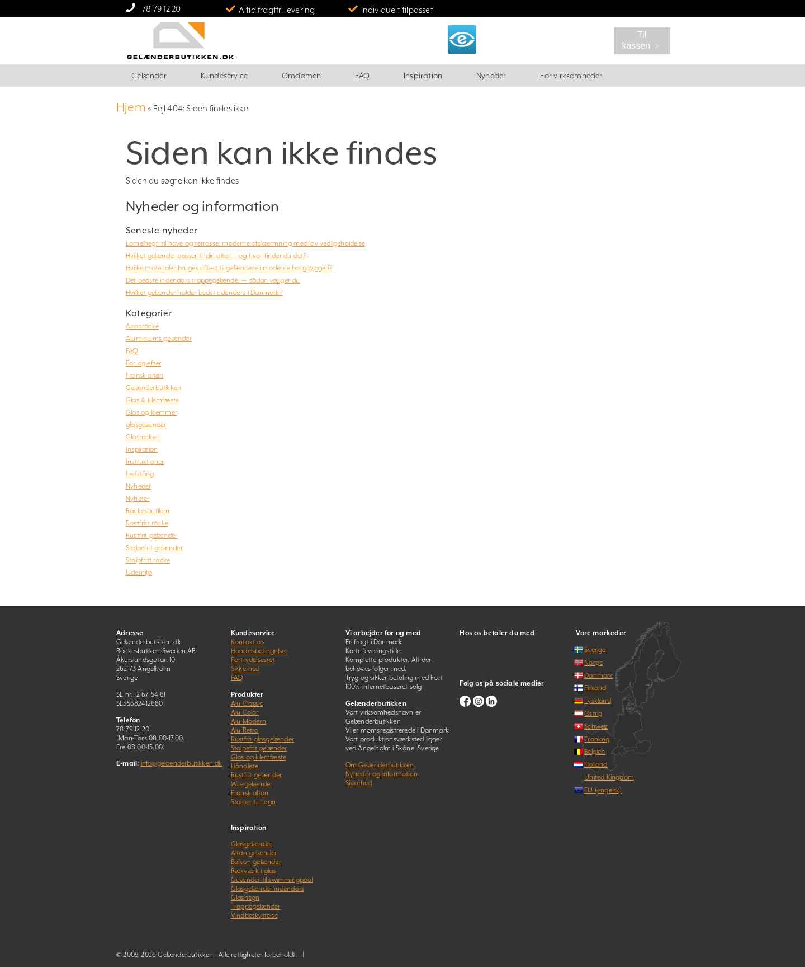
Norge (593, 662)
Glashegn (245, 898)
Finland (595, 688)
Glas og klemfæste (258, 757)
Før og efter (143, 363)
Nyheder (491, 75)
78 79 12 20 (161, 8)
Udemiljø (139, 572)
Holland (595, 764)
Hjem (131, 107)
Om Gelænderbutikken (379, 765)
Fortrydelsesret (253, 660)
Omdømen (301, 75)
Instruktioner (145, 462)
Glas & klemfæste (152, 400)
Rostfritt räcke (147, 523)
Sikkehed (358, 783)
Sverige (594, 650)
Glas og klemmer (151, 412)
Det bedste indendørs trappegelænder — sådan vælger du (213, 280)
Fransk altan (144, 375)
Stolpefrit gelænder (154, 548)
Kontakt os (247, 642)
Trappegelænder (256, 906)
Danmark (598, 675)
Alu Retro (245, 730)
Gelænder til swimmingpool (272, 880)
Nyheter (137, 499)
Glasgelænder (251, 844)
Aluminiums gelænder (159, 338)
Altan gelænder (254, 853)
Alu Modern (248, 721)
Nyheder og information (381, 774)
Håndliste (245, 766)
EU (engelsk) (603, 790)
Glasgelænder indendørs (267, 889)
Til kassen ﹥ (641, 40)
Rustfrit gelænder (151, 535)
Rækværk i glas (253, 871)
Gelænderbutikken (153, 388)
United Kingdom (609, 777)
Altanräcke (142, 326)
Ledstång (140, 474)
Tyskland (597, 701)
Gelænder (149, 75)
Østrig (593, 713)
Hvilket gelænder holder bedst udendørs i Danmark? (204, 293)
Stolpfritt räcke (148, 560)
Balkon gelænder (256, 862)
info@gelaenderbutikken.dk (181, 763)
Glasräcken (143, 437)
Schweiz (596, 726)
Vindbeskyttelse (254, 915)
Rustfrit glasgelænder (262, 739)
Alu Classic (247, 703)
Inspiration (423, 75)
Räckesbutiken (148, 511)
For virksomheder (571, 75)
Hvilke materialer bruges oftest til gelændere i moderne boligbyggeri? (229, 268)
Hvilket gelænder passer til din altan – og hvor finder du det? (216, 256)
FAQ (362, 75)
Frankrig (596, 739)
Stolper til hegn (253, 802)
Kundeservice (224, 75)
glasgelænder (146, 425)
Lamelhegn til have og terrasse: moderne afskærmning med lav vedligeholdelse (245, 243)
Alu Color (245, 712)
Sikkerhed (245, 669)
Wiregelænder (251, 784)
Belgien (594, 751)
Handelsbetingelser (259, 651)
